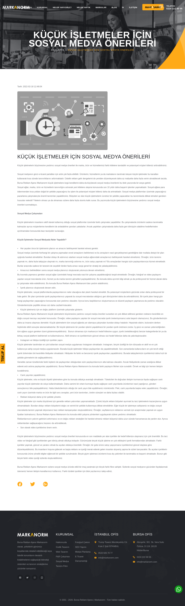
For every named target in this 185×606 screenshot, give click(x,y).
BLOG (114, 7)
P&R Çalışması (63, 557)
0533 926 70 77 (105, 553)
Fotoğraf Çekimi (82, 542)
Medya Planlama (82, 552)
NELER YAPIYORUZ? (62, 7)
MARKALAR (101, 7)
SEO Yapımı (80, 547)
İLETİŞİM (133, 7)
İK (123, 7)
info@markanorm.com (108, 558)
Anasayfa (57, 50)
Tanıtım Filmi (62, 566)
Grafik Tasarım (62, 547)
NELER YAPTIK (83, 7)
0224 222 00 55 (144, 557)
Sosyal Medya (62, 561)
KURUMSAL (42, 7)
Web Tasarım (62, 552)
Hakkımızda (61, 542)
